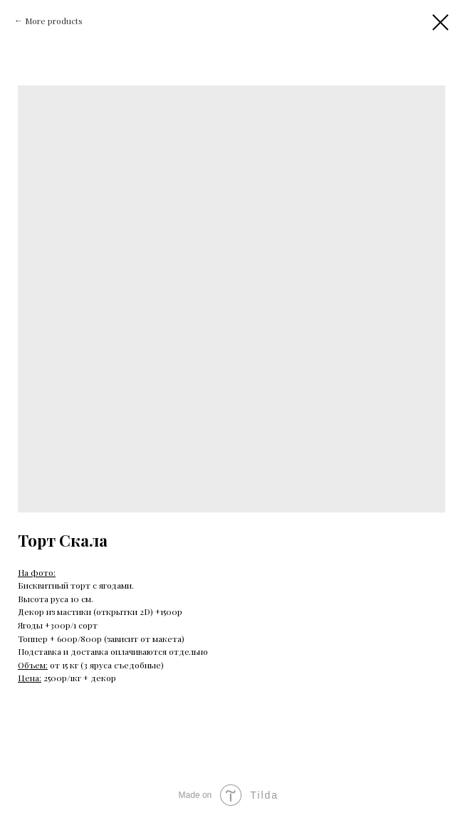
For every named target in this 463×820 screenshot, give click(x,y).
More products (54, 20)
